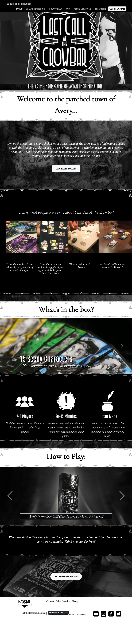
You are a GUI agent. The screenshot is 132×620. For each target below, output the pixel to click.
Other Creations (63, 601)
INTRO (19, 9)
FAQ (68, 9)
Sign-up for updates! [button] (58, 612)
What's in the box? (35, 9)
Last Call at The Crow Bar (18, 3)
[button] (10, 346)
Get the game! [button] (117, 8)
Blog (75, 601)
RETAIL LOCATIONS (82, 9)
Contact (50, 601)
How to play (55, 9)
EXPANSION (100, 9)
